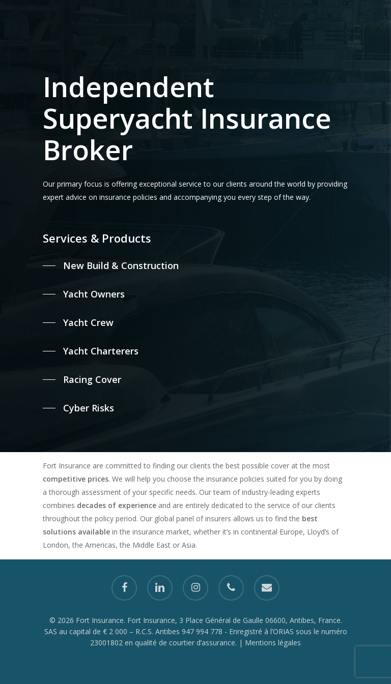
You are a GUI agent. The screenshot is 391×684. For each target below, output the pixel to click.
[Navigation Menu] (19, 12)
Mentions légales (273, 642)
